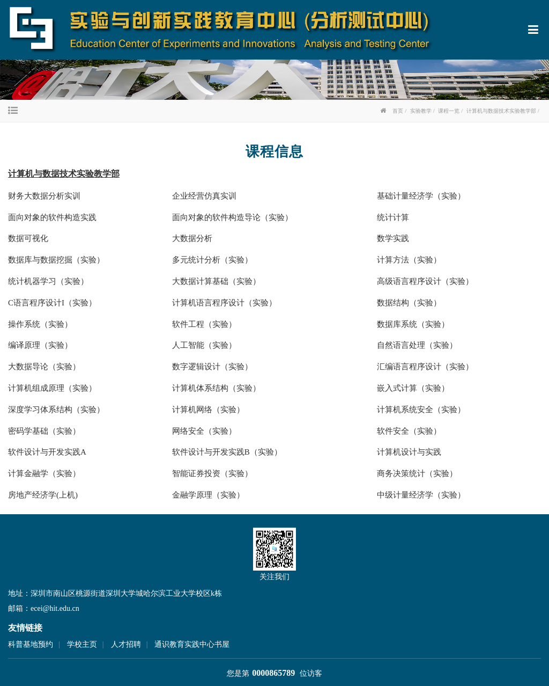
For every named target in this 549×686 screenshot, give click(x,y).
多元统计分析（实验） (212, 260)
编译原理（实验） (40, 345)
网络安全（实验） (204, 431)
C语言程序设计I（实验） (52, 302)
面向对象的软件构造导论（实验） (232, 217)
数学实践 (393, 238)
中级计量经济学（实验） (421, 495)
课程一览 (448, 111)
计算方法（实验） (409, 260)
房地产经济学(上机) (43, 495)
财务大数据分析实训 (44, 196)
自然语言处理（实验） (417, 345)
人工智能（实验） (204, 345)
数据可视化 (28, 238)
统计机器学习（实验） (48, 281)
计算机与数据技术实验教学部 (501, 111)
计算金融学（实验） (44, 473)
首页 (397, 111)
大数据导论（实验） (44, 366)
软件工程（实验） (204, 324)
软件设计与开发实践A (47, 452)
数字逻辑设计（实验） (212, 366)
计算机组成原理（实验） (52, 388)
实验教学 (421, 111)
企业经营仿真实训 (204, 196)
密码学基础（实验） (44, 431)
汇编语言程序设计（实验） (425, 366)
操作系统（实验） (40, 324)
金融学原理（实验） (208, 495)
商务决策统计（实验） (417, 473)
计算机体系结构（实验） (216, 388)
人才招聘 (126, 644)
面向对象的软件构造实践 (52, 217)
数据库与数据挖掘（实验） (56, 260)
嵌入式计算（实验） (413, 388)
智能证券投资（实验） (212, 473)
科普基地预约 (30, 644)
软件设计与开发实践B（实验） (227, 452)
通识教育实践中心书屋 (191, 644)
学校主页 (82, 644)
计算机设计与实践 (409, 452)
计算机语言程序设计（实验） (224, 302)
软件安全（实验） (409, 431)
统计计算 (393, 217)
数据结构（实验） (409, 302)
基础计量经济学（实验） (421, 196)
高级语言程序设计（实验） (425, 281)
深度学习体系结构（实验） (56, 409)
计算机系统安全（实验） (421, 409)
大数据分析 (192, 238)
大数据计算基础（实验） (216, 281)
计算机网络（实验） (208, 409)
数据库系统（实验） (413, 324)
